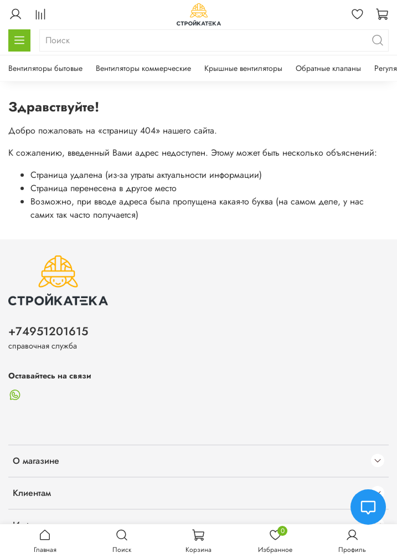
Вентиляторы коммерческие (143, 68)
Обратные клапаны (328, 68)
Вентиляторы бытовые (45, 68)
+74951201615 (48, 331)
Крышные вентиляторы (243, 68)
